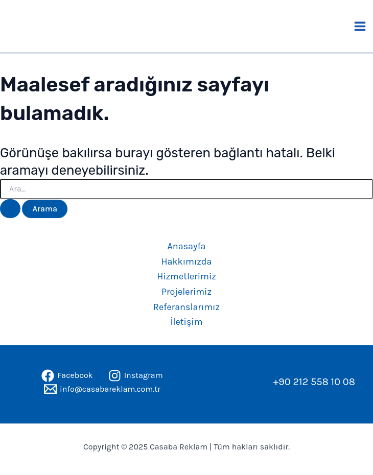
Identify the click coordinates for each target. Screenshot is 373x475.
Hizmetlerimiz (186, 276)
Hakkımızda (186, 261)
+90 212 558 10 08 (314, 382)
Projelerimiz (186, 291)
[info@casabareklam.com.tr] (102, 389)
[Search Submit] (10, 208)
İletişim (186, 321)
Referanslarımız (186, 307)
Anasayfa (187, 246)
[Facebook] (66, 375)
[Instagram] (135, 375)
